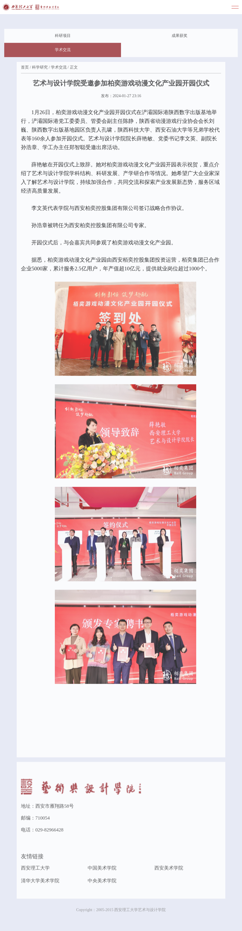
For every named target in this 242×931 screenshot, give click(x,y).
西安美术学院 (168, 869)
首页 (25, 68)
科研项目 (63, 36)
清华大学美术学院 (40, 881)
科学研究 (40, 68)
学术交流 (63, 50)
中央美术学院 (102, 881)
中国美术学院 (102, 869)
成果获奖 (179, 36)
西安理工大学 (35, 869)
